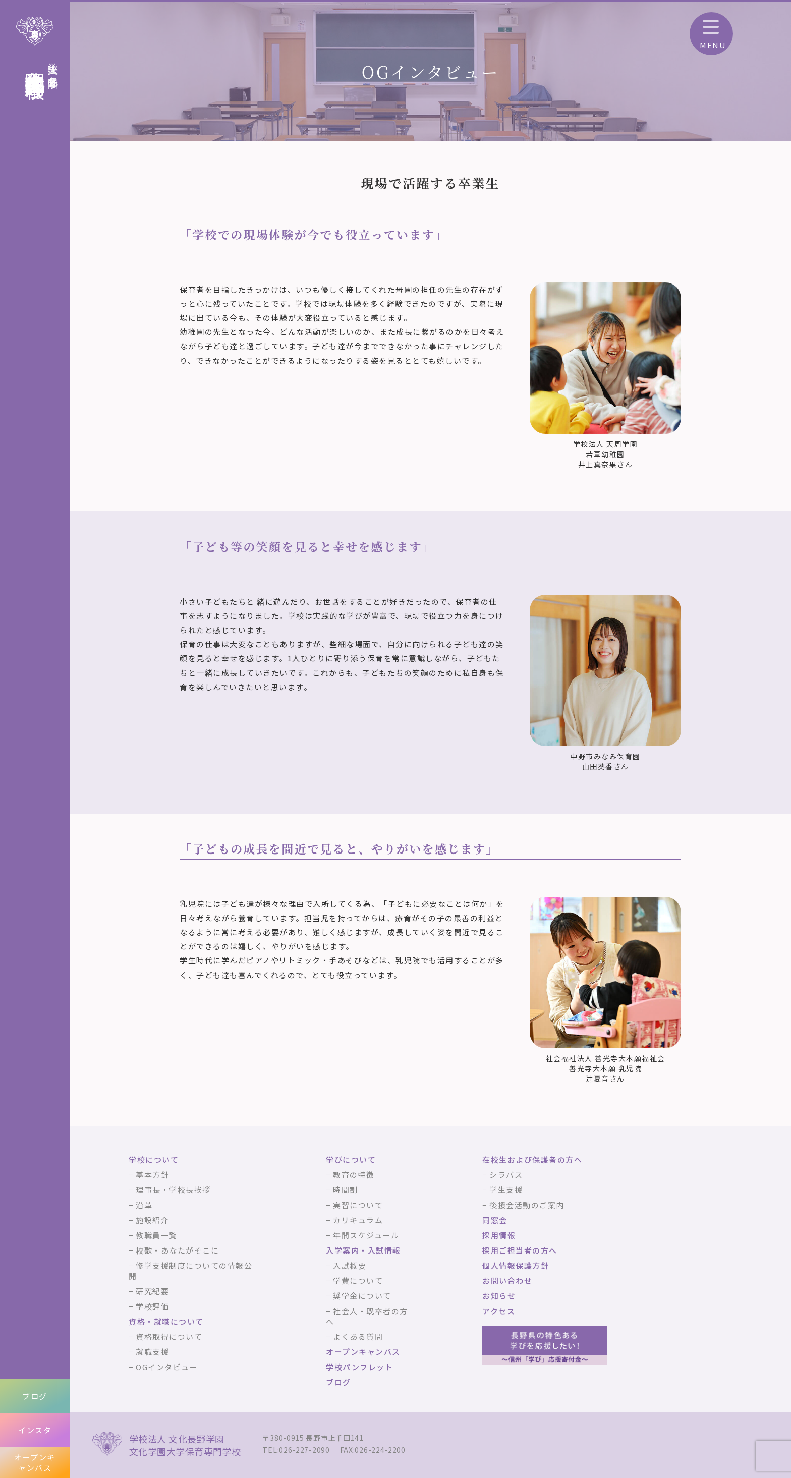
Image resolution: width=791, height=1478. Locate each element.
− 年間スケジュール (362, 1235)
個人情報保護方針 (515, 1265)
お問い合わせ (507, 1280)
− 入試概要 (346, 1265)
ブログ (34, 1396)
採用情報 (499, 1235)
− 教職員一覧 (153, 1235)
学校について (154, 1159)
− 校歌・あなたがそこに (174, 1250)
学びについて (351, 1159)
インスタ (34, 1430)
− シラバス (502, 1174)
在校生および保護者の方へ (532, 1159)
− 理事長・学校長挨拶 (170, 1189)
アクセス (498, 1310)
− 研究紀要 (149, 1291)
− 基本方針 (149, 1174)
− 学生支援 (502, 1189)
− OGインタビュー (163, 1366)
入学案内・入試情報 (363, 1250)
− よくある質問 (354, 1336)
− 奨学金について (358, 1295)
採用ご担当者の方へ (519, 1250)
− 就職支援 (149, 1351)
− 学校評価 (149, 1306)
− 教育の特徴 (350, 1174)
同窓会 (494, 1220)
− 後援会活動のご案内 (523, 1205)
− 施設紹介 (149, 1220)
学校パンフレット (359, 1366)
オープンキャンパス (34, 1462)
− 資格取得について (165, 1336)
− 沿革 (140, 1205)
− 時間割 (342, 1189)
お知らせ (499, 1295)
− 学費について (354, 1280)
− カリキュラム (354, 1220)
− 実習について (354, 1205)
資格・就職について (166, 1321)
